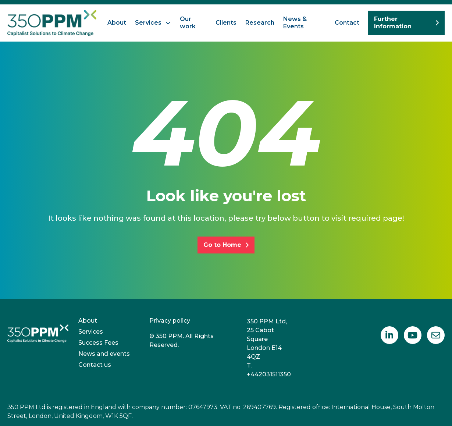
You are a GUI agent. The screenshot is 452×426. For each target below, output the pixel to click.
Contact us (94, 364)
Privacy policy (169, 320)
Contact (347, 22)
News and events (104, 353)
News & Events (295, 22)
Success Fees (98, 342)
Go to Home (226, 244)
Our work (188, 22)
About (116, 22)
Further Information (406, 22)
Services (148, 22)
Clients (226, 22)
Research (259, 22)
